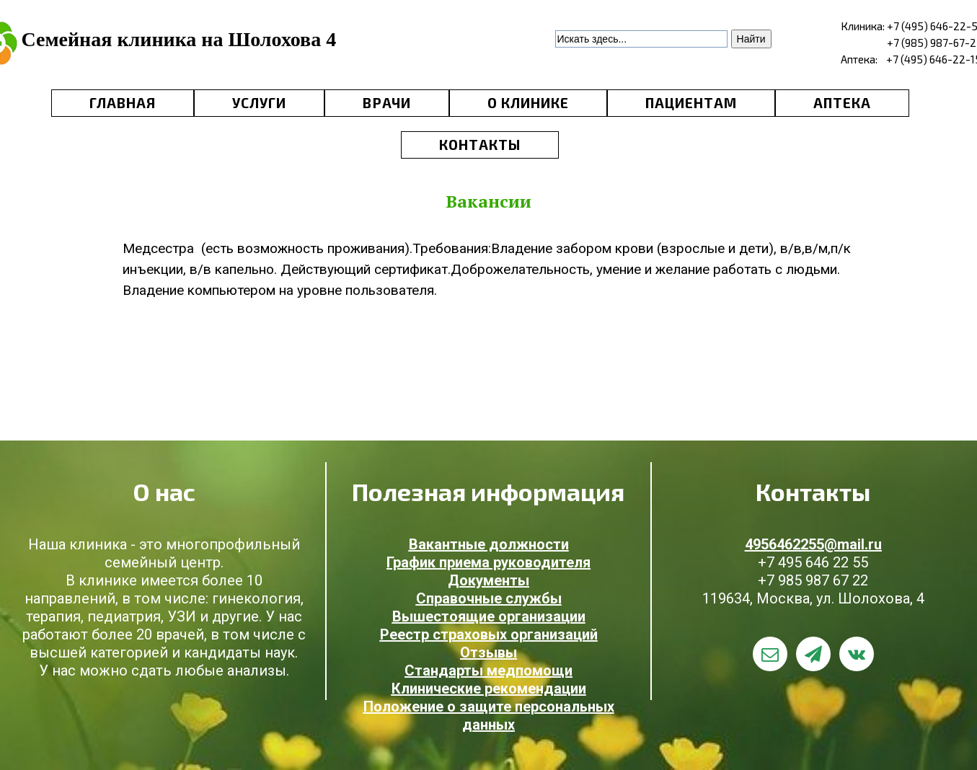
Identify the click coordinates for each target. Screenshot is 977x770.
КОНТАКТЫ (480, 144)
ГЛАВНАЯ (122, 102)
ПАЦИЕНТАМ (691, 102)
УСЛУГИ (259, 102)
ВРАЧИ (387, 102)
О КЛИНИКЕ (528, 102)
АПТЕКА (842, 102)
